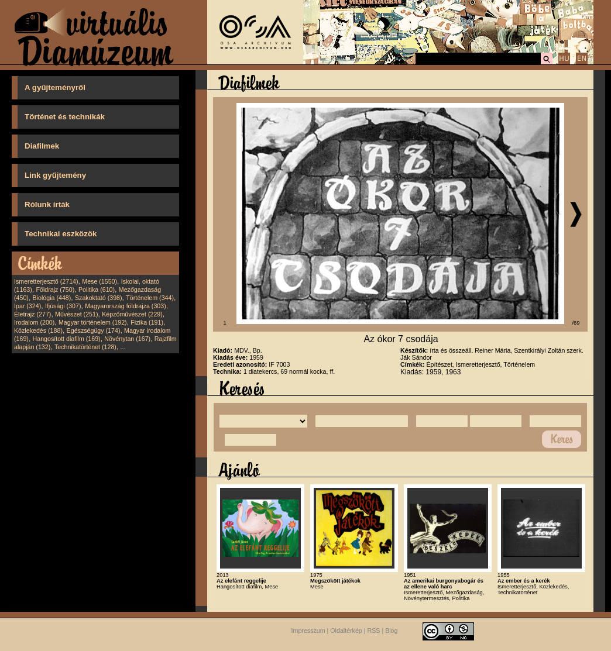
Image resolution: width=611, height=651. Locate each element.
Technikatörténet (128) (85, 346)
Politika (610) (96, 289)
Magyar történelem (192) (93, 322)
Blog (391, 630)
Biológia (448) (52, 297)
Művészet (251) (76, 314)
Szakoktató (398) (98, 297)
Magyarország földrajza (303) (125, 305)
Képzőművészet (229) (132, 314)
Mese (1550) (99, 281)
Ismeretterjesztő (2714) (46, 281)
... (123, 346)
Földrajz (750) (55, 289)
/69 (576, 323)
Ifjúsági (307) (63, 305)
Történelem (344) (150, 297)
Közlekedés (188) (38, 330)
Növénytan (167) (127, 338)
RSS (374, 630)
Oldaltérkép (346, 630)
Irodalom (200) (34, 322)
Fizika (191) (147, 322)
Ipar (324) (27, 305)
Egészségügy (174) (94, 330)
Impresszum (308, 630)
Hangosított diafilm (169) (67, 338)
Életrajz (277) (32, 314)
